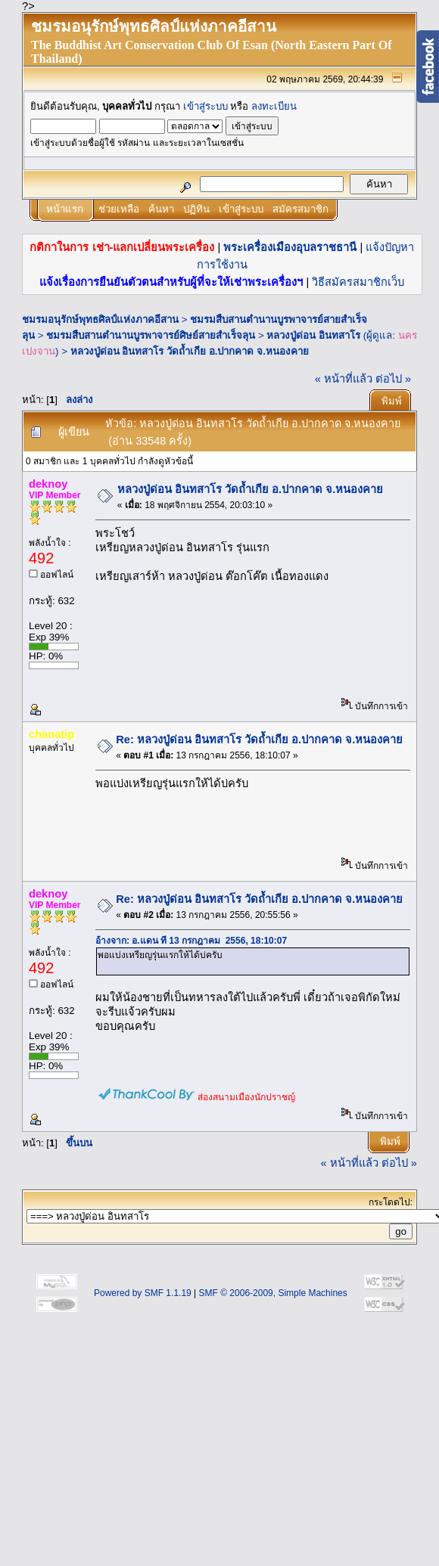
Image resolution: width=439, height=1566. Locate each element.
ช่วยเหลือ (118, 209)
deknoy (48, 484)
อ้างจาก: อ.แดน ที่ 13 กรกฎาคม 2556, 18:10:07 (191, 940)
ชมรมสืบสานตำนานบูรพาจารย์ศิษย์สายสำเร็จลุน (150, 335)
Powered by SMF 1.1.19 (142, 1293)
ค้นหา (161, 209)
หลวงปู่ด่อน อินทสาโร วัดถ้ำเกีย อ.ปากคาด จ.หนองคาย (189, 351)
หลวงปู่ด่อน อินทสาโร (313, 335)
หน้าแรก (64, 209)
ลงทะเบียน (274, 106)
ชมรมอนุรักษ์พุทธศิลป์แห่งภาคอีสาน (100, 319)
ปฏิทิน (196, 209)
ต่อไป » (393, 379)
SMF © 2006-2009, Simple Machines (273, 1293)
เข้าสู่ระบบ (205, 106)
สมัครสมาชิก (300, 209)
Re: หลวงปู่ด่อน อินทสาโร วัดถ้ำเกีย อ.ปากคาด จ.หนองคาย (259, 739)
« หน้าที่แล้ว (343, 379)
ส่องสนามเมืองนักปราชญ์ (246, 1097)
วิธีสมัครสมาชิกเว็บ (358, 282)
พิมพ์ (391, 401)
